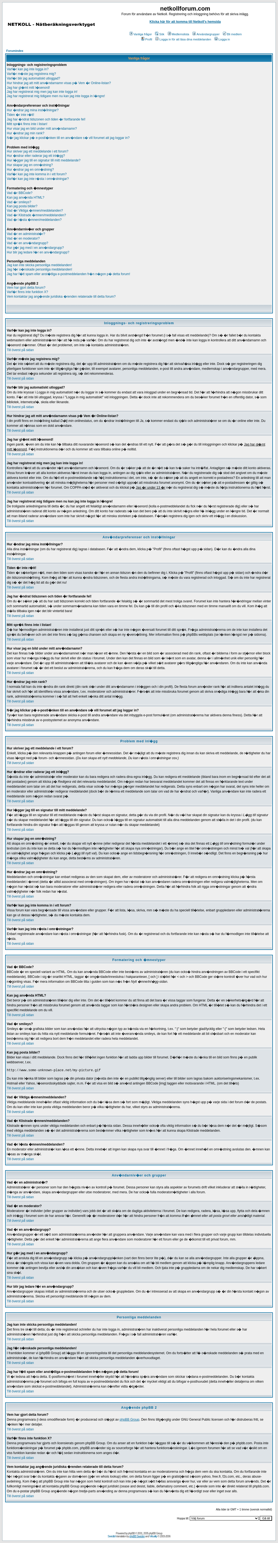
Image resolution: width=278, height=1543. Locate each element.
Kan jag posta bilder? (22, 206)
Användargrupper (206, 34)
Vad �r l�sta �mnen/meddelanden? (34, 220)
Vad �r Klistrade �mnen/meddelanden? (36, 215)
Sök (159, 34)
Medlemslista (178, 34)
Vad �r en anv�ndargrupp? (27, 243)
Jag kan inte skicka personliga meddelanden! (39, 265)
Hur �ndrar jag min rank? (25, 133)
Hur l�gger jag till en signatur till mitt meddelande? (43, 160)
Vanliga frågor (140, 34)
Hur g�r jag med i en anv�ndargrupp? (35, 248)
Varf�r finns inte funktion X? (27, 292)
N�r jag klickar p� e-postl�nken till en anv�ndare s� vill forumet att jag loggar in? (68, 138)
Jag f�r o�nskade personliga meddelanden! (39, 269)
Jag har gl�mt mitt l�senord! (28, 88)
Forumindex (14, 50)
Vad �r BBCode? (20, 193)
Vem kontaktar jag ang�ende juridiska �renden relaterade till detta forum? (61, 296)
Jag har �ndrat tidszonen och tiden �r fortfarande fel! (46, 119)
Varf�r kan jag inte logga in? (28, 69)
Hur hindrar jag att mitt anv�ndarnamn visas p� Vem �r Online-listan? (59, 83)
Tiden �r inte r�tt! (20, 115)
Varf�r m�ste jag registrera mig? (31, 74)
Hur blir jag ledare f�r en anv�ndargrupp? (38, 252)
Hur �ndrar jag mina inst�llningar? (33, 110)
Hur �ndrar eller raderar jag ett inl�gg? (36, 156)
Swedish (112, 1536)
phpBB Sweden (137, 1536)
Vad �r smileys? (19, 202)
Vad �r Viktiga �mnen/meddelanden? (35, 210)
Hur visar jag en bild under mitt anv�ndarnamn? (42, 129)
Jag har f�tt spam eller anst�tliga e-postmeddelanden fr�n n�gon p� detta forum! (68, 274)
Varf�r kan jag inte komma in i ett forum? (37, 174)
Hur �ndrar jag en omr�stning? (30, 169)
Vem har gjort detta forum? (26, 287)
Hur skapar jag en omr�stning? (30, 165)
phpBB (131, 1533)
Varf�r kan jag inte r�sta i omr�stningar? (38, 179)
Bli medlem (232, 34)
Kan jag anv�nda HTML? (25, 197)
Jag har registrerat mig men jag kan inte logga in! (42, 92)
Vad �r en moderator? (23, 238)
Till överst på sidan (20, 350)
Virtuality (153, 1536)
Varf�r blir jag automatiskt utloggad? (33, 78)
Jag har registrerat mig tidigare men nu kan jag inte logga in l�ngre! (56, 96)
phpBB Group (130, 1419)
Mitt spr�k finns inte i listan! (27, 124)
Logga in (222, 39)
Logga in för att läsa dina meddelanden (183, 39)
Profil (146, 39)
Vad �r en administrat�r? (26, 234)
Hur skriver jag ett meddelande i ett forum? (37, 151)
